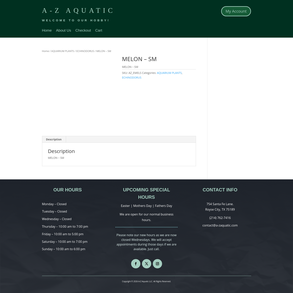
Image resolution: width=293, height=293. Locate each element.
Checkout (83, 30)
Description (54, 139)
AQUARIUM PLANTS (62, 51)
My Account (236, 11)
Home (47, 30)
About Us (63, 30)
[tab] (54, 139)
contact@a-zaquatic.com (220, 225)
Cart (98, 30)
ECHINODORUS (85, 51)
